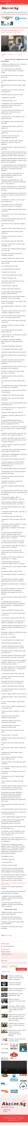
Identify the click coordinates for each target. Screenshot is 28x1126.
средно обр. (4, 123)
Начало (7, 3)
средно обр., (11, 94)
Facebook (4, 1111)
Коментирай (21, 969)
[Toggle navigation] (25, 8)
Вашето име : (5, 960)
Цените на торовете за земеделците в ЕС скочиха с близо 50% (17, 1001)
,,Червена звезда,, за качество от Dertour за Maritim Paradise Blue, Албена (16, 1025)
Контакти (21, 3)
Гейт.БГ (18, 1120)
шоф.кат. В (20, 153)
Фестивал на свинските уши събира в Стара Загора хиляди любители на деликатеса (15, 977)
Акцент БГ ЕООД (11, 1118)
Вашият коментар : (6, 951)
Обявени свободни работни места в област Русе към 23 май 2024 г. (15, 12)
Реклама (12, 3)
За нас (16, 3)
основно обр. (4, 77)
